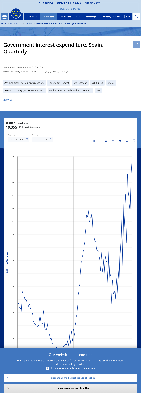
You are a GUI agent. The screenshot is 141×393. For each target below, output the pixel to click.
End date (36, 135)
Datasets (29, 23)
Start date (12, 135)
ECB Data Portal (70, 8)
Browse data (48, 17)
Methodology (90, 17)
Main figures (32, 17)
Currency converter (111, 17)
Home (3, 23)
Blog (77, 17)
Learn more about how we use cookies (73, 368)
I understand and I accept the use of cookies (72, 377)
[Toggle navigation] (4, 16)
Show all (8, 99)
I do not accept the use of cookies (72, 388)
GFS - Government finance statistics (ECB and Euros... (62, 23)
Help (128, 17)
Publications (66, 17)
